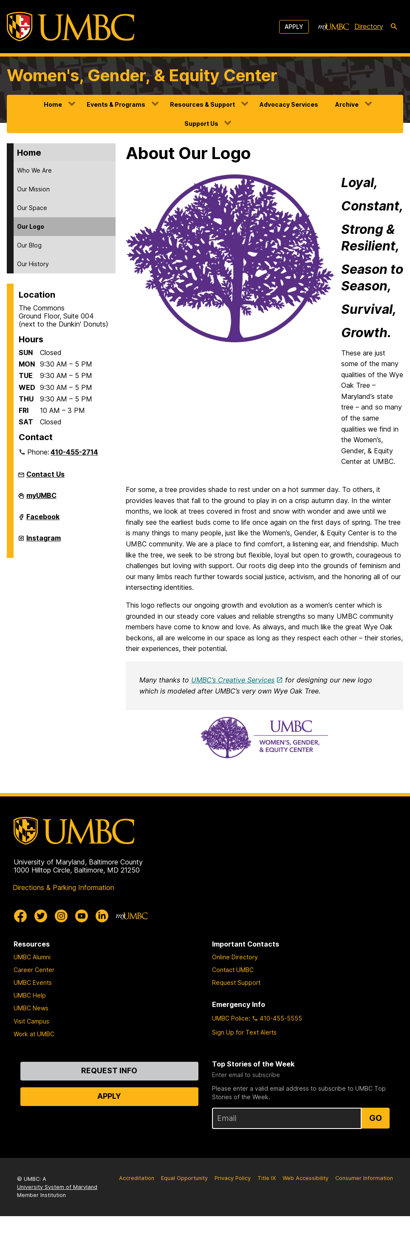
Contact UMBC (233, 987)
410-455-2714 (74, 452)
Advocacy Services (289, 104)
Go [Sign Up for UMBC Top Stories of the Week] (375, 1136)
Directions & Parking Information (63, 905)
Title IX (266, 1195)
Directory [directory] (368, 26)
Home (53, 104)
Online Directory (235, 974)
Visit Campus (31, 1038)
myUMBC (41, 498)
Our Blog (29, 245)
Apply (294, 26)
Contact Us (45, 474)
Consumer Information (364, 1195)
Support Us (201, 123)
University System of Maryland (57, 1204)
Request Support (236, 1000)
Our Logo (30, 226)
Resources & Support (202, 104)
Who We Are (34, 170)
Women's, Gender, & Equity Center (142, 75)
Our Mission (33, 189)
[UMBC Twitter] (40, 933)
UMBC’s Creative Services (232, 680)
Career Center (34, 987)
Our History (33, 263)
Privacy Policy (233, 1195)
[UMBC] (70, 26)
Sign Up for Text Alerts (244, 1050)
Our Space (32, 207)
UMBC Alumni (32, 974)
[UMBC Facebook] (20, 933)
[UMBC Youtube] (81, 933)
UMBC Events (33, 1000)
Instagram (43, 541)
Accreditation (136, 1195)
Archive (347, 104)
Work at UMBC (34, 1051)
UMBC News (31, 1025)
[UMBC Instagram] (61, 933)
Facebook (42, 520)
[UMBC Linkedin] (102, 933)
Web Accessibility (305, 1195)
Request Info (109, 1088)
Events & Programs (116, 104)
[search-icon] (394, 26)
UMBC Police (230, 1036)
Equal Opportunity (184, 1195)
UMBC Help (30, 1013)
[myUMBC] (333, 26)
